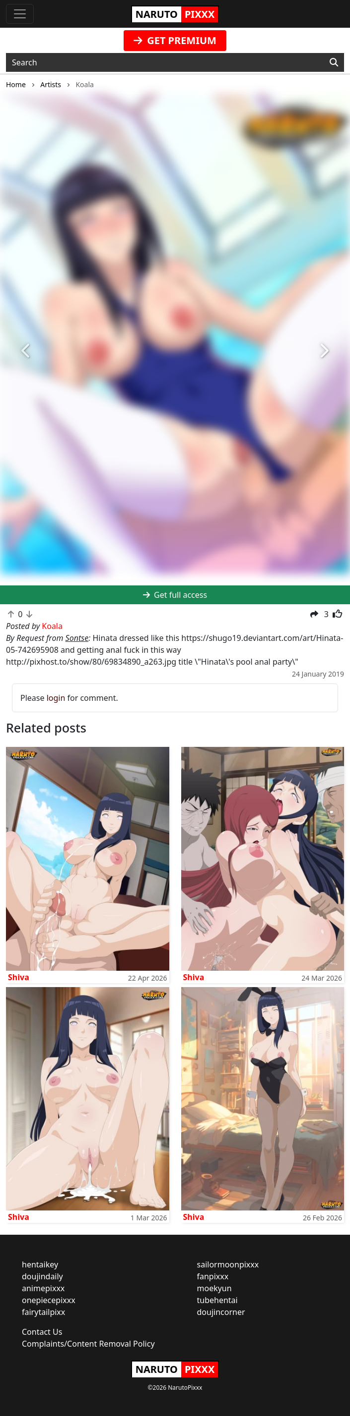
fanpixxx (213, 1276)
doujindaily (42, 1276)
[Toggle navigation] (20, 14)
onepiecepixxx (48, 1300)
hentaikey (40, 1264)
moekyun (214, 1288)
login (56, 697)
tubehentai (217, 1300)
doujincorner (221, 1312)
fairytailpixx (43, 1312)
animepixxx (43, 1288)
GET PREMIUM (175, 40)
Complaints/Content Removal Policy (88, 1343)
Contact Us (42, 1331)
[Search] (334, 62)
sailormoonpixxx (228, 1264)
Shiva (18, 977)
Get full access (175, 594)
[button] (26, 351)
